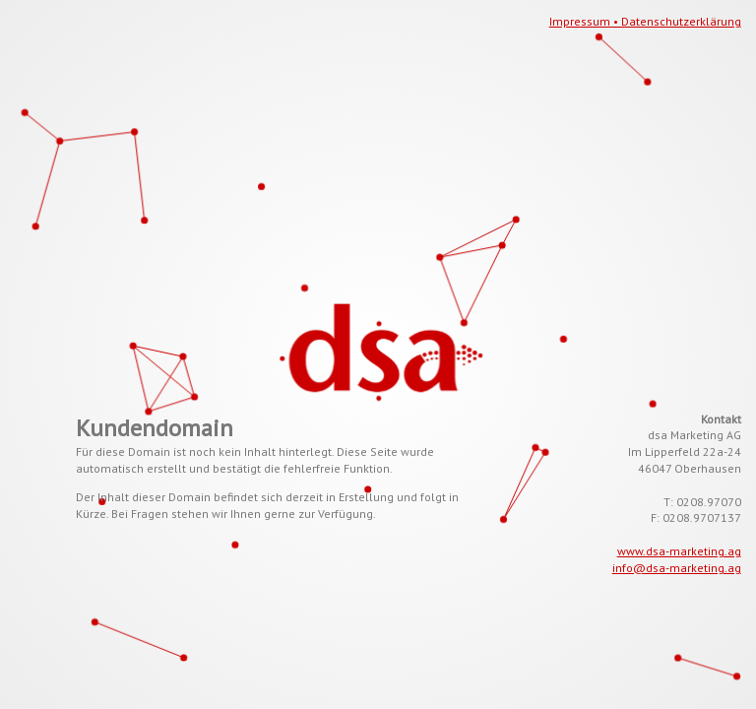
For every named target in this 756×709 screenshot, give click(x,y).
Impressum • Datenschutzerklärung (645, 21)
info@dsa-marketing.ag (676, 567)
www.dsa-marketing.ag (679, 551)
